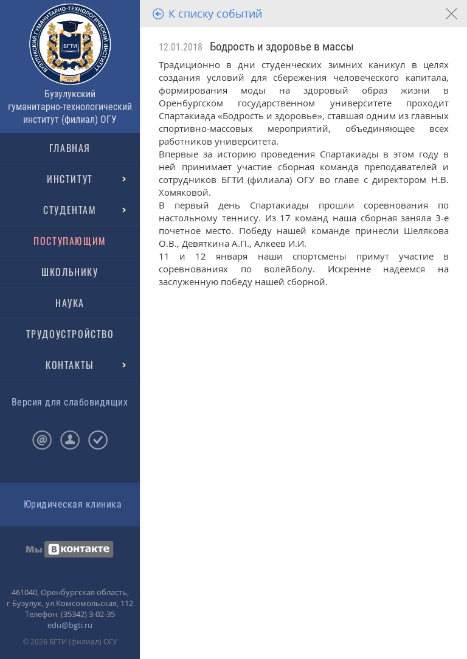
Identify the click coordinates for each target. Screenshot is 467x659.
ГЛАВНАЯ (70, 147)
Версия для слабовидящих (70, 402)
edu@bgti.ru (69, 624)
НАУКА (70, 302)
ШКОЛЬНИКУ (69, 271)
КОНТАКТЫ (70, 364)
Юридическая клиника (73, 504)
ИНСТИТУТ (70, 178)
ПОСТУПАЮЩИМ (69, 240)
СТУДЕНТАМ (69, 209)
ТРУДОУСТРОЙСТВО (70, 333)
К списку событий (215, 13)
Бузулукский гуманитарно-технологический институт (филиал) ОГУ (70, 106)
